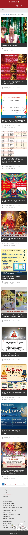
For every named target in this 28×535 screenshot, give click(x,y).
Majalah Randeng (7, 523)
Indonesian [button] (23, 6)
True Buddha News (7, 521)
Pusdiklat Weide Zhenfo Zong (10, 510)
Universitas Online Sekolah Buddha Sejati (12, 507)
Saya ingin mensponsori (8, 489)
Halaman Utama (5, 14)
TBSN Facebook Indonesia (9, 505)
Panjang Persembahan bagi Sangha (11, 492)
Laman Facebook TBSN (8, 501)
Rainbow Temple (7, 516)
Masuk (13, 5)
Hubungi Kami (6, 496)
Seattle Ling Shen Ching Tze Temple (11, 514)
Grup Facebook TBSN (8, 499)
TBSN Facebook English (8, 503)
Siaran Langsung (7, 512)
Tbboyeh (5, 525)
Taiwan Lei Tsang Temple (8, 518)
